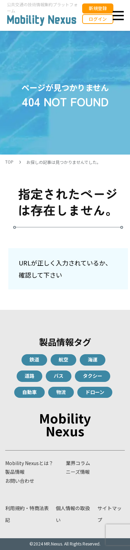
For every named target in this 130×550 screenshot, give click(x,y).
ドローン (94, 392)
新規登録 (98, 8)
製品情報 (15, 471)
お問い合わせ (19, 480)
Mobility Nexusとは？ (29, 463)
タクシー (92, 375)
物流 (61, 392)
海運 (92, 359)
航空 (63, 359)
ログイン (98, 19)
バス (58, 375)
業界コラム (78, 463)
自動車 (29, 392)
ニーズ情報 (78, 471)
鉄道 (34, 359)
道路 (29, 375)
